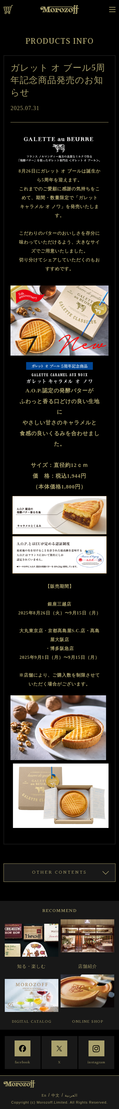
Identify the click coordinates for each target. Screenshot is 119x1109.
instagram (96, 1063)
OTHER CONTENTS (59, 872)
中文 (55, 1095)
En (44, 1095)
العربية (71, 1095)
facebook (22, 1063)
